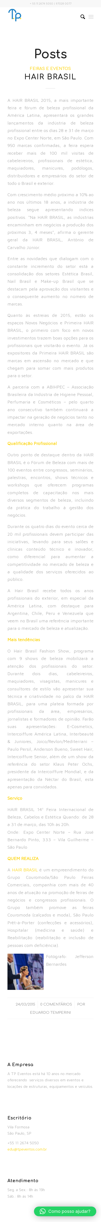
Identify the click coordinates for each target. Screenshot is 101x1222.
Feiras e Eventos (50, 68)
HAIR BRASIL (50, 77)
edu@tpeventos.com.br (27, 1149)
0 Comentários (56, 1004)
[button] (65, 1211)
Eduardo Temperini (50, 1012)
